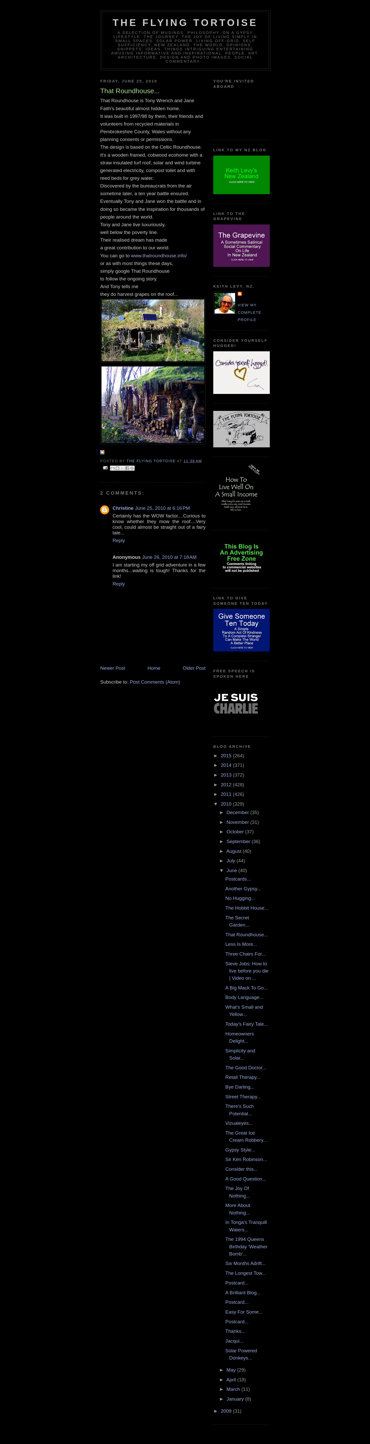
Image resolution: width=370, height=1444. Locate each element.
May (232, 1370)
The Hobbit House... (247, 908)
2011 (227, 794)
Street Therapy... (243, 1096)
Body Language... (244, 997)
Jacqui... (234, 1341)
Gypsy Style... (240, 1150)
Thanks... (235, 1331)
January (236, 1399)
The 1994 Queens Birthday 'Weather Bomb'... (246, 1247)
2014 (227, 765)
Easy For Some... (244, 1312)
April (231, 1379)
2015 (227, 755)
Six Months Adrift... (245, 1263)
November (238, 822)
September (239, 841)
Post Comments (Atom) (155, 682)
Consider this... (241, 1169)
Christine (123, 508)
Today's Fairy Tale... (246, 1024)
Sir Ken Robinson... (246, 1159)
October (236, 831)
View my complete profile (250, 312)
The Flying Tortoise (185, 22)
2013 (227, 775)
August (234, 851)
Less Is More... (241, 944)
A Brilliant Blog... (243, 1292)
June (232, 870)
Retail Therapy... (243, 1077)
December (238, 812)
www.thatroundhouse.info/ (159, 255)
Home (153, 668)
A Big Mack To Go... (246, 987)
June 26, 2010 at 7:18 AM (169, 557)
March (234, 1389)
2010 (227, 804)
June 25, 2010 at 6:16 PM (162, 508)
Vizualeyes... (239, 1123)
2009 (227, 1411)
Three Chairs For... (245, 954)
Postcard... (236, 1283)
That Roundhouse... (246, 934)
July (232, 860)
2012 (227, 784)
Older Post (194, 668)
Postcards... (238, 879)
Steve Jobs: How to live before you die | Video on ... (247, 971)
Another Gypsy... (243, 888)
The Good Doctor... (245, 1067)
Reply (119, 540)
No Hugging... (240, 898)
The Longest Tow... (245, 1273)
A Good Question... (245, 1179)
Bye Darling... (239, 1087)
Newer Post (112, 668)
